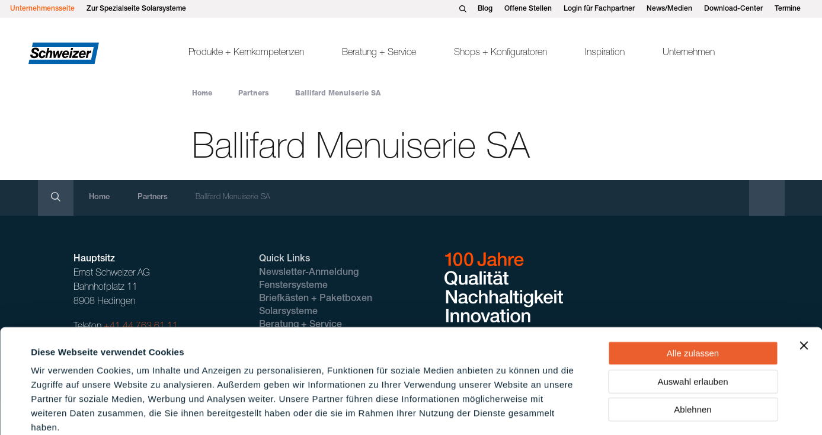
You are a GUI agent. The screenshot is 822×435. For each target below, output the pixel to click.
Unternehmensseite (42, 8)
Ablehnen (692, 346)
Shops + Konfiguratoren (500, 53)
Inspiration (605, 53)
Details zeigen (506, 412)
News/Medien (669, 8)
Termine (788, 8)
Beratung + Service (379, 53)
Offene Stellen (528, 8)
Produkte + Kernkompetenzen (246, 53)
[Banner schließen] (803, 282)
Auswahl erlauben (692, 318)
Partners (253, 93)
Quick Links (284, 259)
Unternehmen (689, 53)
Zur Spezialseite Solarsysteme (136, 8)
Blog (485, 8)
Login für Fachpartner (599, 8)
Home (202, 93)
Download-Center (733, 8)
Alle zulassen (693, 289)
